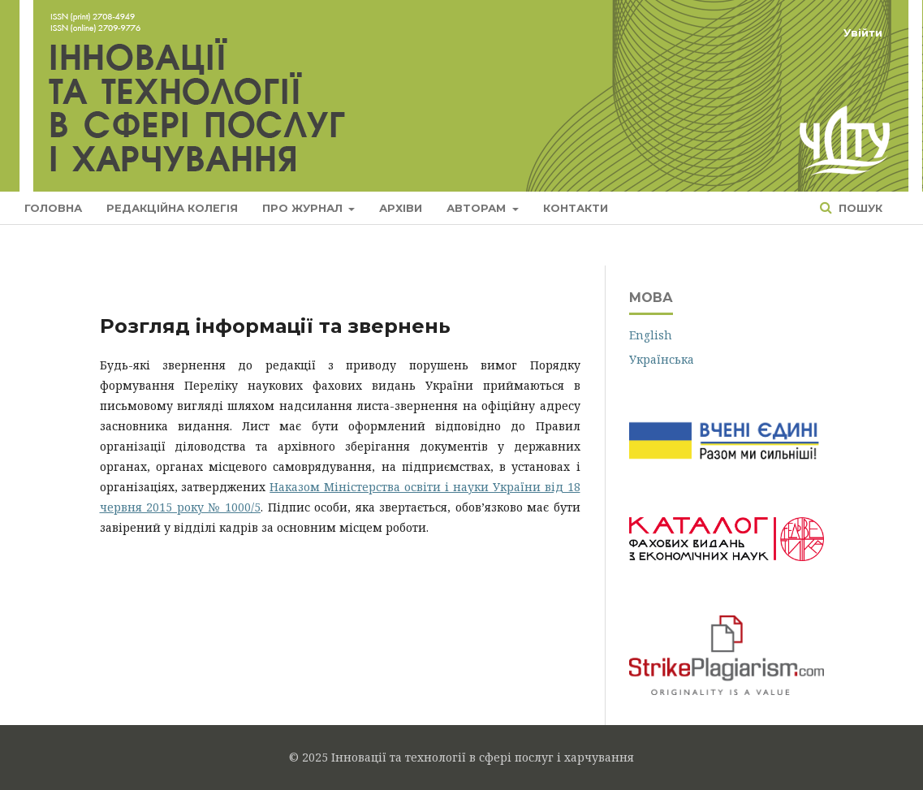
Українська (661, 359)
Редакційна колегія (172, 207)
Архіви (400, 207)
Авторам (477, 207)
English (650, 335)
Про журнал (304, 207)
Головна (53, 207)
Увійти (862, 32)
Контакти (575, 207)
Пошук (858, 207)
